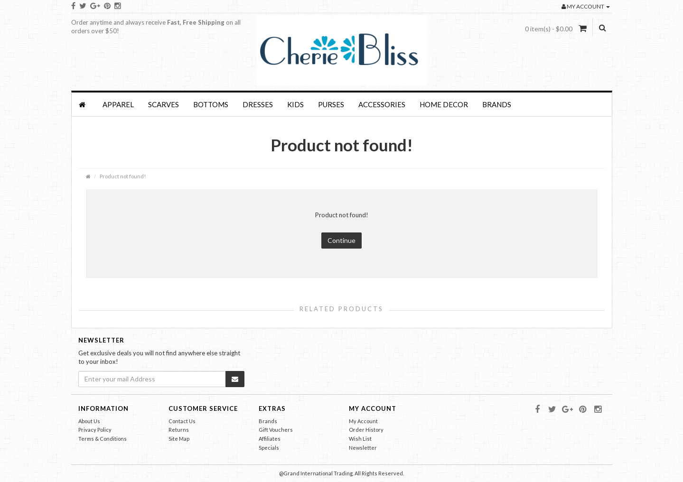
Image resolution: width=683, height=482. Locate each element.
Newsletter (363, 448)
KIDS (295, 104)
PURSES (331, 104)
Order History (366, 429)
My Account (363, 421)
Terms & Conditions (102, 439)
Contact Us (182, 421)
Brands (496, 104)
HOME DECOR (444, 104)
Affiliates (270, 439)
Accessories (381, 104)
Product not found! (123, 176)
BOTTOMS (210, 104)
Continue (341, 240)
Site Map (178, 439)
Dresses (258, 104)
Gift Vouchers (276, 429)
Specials (269, 448)
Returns (178, 429)
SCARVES (163, 104)
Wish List (360, 439)
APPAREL (118, 104)
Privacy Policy (95, 429)
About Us (89, 421)
